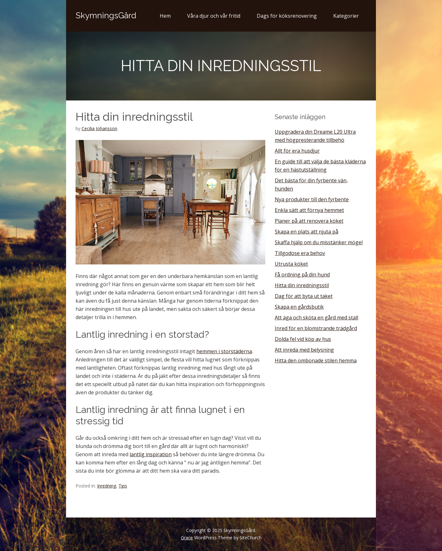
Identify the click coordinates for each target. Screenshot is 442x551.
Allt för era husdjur (297, 150)
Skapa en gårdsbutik (299, 306)
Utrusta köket (291, 263)
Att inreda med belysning (304, 349)
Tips (123, 486)
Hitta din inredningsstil (302, 285)
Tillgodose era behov (300, 253)
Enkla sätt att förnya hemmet (309, 210)
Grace (187, 538)
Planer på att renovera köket (309, 220)
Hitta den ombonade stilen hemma (316, 360)
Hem (165, 15)
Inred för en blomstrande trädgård (316, 328)
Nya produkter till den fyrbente (312, 199)
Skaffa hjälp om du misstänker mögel (319, 242)
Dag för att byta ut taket (304, 296)
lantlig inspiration (151, 454)
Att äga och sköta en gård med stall (316, 317)
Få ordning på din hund (302, 274)
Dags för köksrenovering (287, 15)
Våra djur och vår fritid (213, 15)
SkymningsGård (106, 15)
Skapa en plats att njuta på (306, 231)
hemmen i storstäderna (224, 351)
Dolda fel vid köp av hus (303, 339)
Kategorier (346, 15)
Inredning (106, 486)
